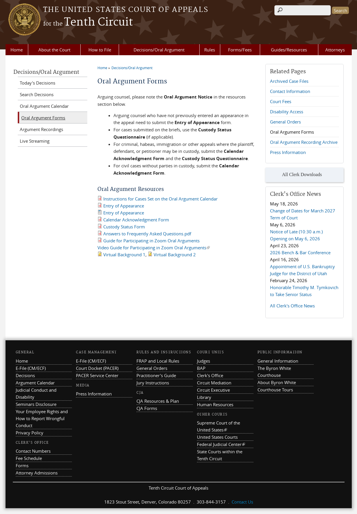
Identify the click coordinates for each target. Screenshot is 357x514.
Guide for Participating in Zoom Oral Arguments (151, 240)
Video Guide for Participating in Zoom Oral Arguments (153, 247)
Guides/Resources (289, 50)
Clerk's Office (210, 375)
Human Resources (215, 404)
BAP (201, 368)
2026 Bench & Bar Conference (300, 252)
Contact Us (242, 502)
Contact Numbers (33, 451)
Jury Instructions (152, 383)
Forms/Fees (240, 50)
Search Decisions (37, 94)
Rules (209, 50)
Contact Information (290, 91)
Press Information (288, 152)
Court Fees (280, 101)
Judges (203, 361)
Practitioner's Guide (156, 375)
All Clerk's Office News (292, 306)
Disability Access (286, 111)
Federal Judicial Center (221, 444)
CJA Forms (146, 408)
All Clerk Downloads (295, 175)
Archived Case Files (289, 81)
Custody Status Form (124, 227)
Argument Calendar (35, 383)
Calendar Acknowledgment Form (136, 220)
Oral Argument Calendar (44, 106)
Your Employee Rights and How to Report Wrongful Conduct (42, 418)
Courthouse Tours (275, 390)
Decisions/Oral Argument (159, 50)
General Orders (285, 122)
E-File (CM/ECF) (31, 368)
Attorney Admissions (37, 473)
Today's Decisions (37, 83)
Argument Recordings (41, 129)
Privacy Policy (29, 433)
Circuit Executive (213, 390)
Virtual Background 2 (175, 254)
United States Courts (217, 437)
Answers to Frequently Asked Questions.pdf (147, 234)
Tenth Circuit (88, 22)
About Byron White (276, 382)
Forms (22, 465)
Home (16, 50)
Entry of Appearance (123, 206)
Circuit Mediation (214, 383)
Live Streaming (34, 141)
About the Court (54, 50)
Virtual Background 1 (124, 254)
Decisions (25, 375)
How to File (99, 50)
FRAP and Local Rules (157, 361)
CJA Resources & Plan (157, 401)
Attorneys (335, 50)
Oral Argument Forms (292, 132)
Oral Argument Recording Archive (304, 142)
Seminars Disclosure (36, 404)
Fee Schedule (29, 458)
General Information (277, 361)
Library (204, 397)
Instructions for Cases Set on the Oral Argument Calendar (160, 199)
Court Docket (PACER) (97, 368)
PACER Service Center (97, 375)
